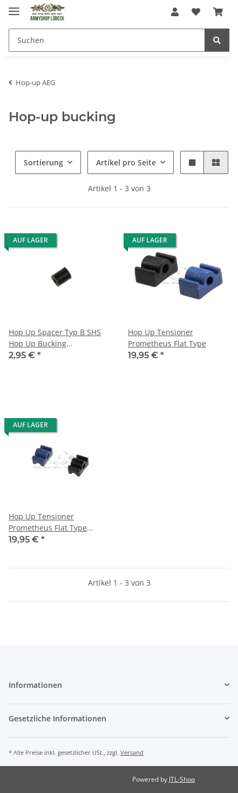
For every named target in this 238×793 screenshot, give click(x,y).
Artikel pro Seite (126, 162)
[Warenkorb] (218, 12)
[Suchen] (107, 40)
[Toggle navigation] (14, 6)
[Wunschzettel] (196, 12)
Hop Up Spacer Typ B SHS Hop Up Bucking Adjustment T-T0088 (55, 338)
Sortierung (43, 162)
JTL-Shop (182, 779)
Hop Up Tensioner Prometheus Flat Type (167, 338)
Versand (132, 752)
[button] (175, 12)
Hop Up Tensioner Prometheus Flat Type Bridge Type (48, 522)
